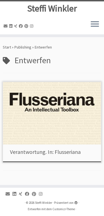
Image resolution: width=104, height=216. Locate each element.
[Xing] (16, 26)
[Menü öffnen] (95, 24)
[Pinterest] (27, 26)
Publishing (22, 47)
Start (7, 47)
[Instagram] (32, 26)
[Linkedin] (11, 26)
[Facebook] (21, 26)
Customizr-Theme (63, 209)
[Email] (6, 26)
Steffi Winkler (52, 8)
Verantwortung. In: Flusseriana (45, 151)
